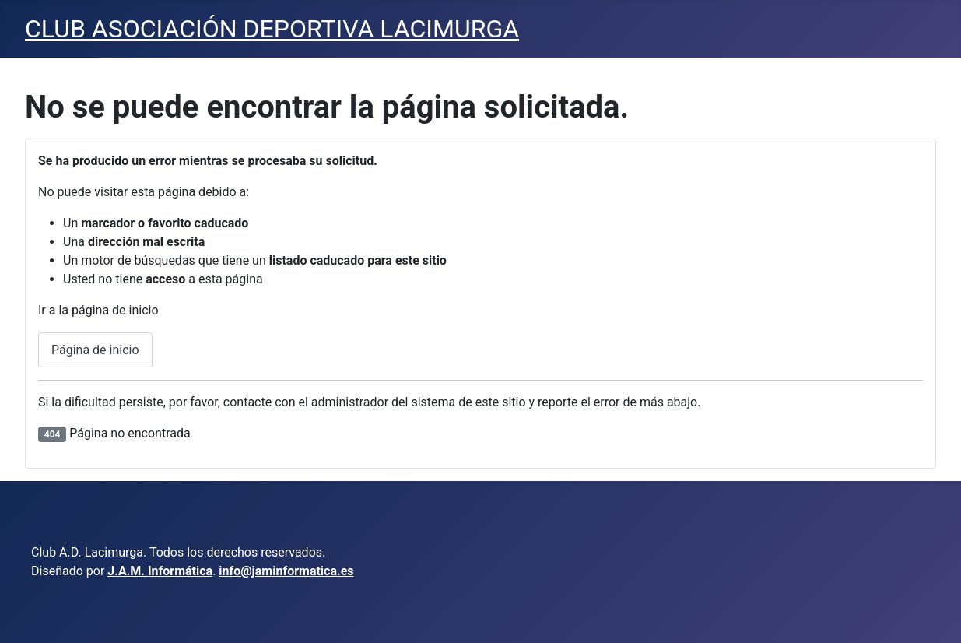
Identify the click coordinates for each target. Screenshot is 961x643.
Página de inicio (95, 350)
